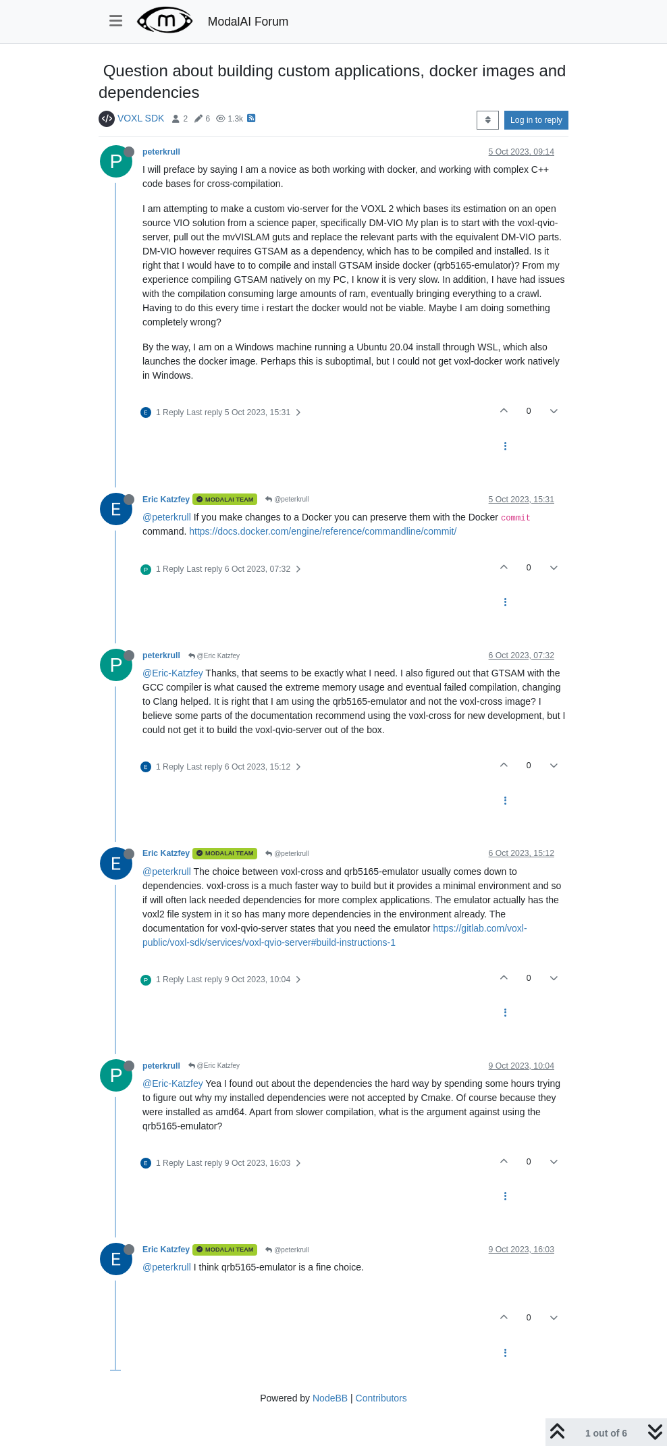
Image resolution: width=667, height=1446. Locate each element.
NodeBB (330, 1398)
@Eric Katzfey (214, 656)
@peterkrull (287, 499)
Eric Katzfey (166, 499)
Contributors (381, 1398)
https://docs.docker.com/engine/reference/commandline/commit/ (322, 531)
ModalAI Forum (248, 21)
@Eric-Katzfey (172, 673)
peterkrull (161, 152)
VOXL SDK (141, 118)
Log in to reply (536, 120)
